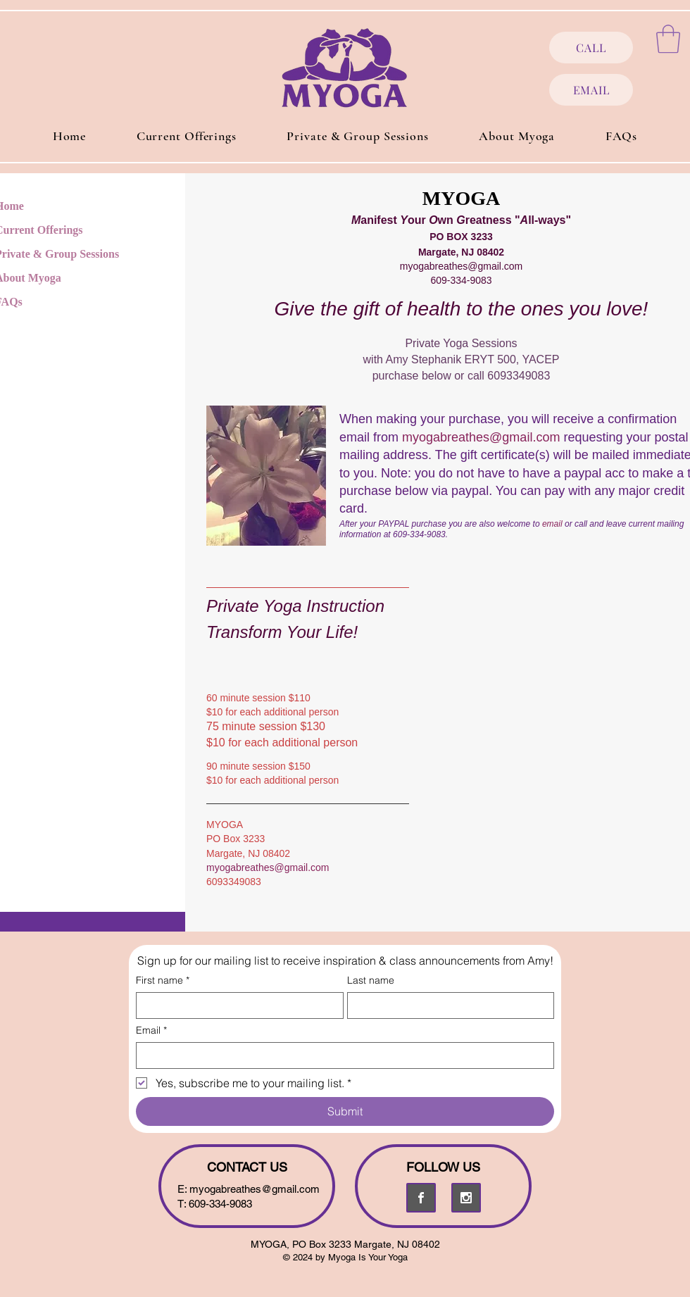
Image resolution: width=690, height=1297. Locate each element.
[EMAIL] (591, 90)
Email (151, 1030)
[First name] (235, 1005)
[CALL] (591, 47)
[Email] (341, 1055)
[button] (668, 39)
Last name (370, 980)
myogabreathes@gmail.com (461, 266)
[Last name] (447, 1005)
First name (162, 980)
